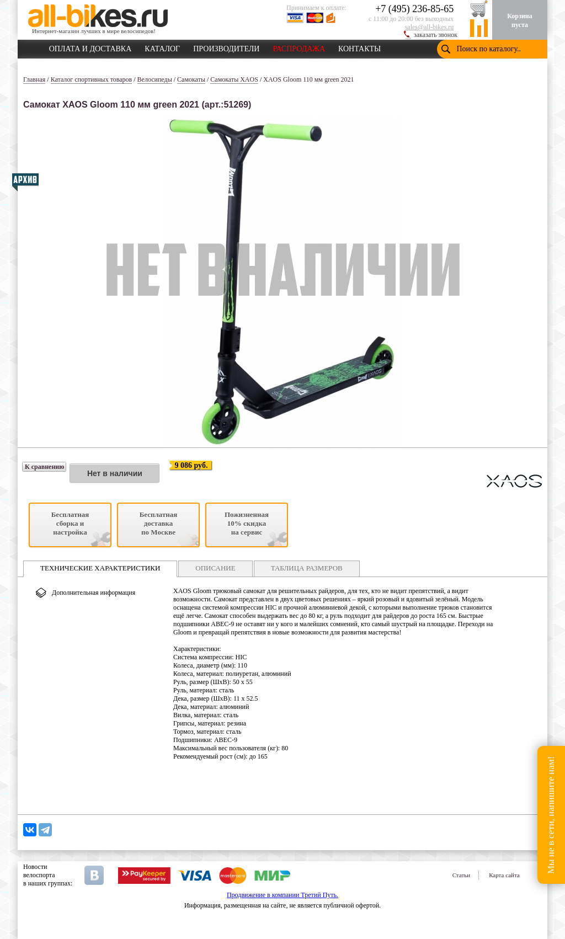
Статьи (461, 875)
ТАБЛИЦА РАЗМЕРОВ (307, 568)
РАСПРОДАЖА (299, 47)
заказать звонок (435, 35)
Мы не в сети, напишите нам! (551, 814)
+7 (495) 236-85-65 (414, 8)
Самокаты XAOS (234, 79)
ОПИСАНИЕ (215, 568)
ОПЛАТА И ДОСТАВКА (90, 47)
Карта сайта (504, 875)
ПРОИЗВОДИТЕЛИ (226, 47)
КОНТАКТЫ (359, 47)
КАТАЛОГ (162, 47)
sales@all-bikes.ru (429, 27)
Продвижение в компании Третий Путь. (282, 895)
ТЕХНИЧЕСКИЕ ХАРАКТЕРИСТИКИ (100, 568)
